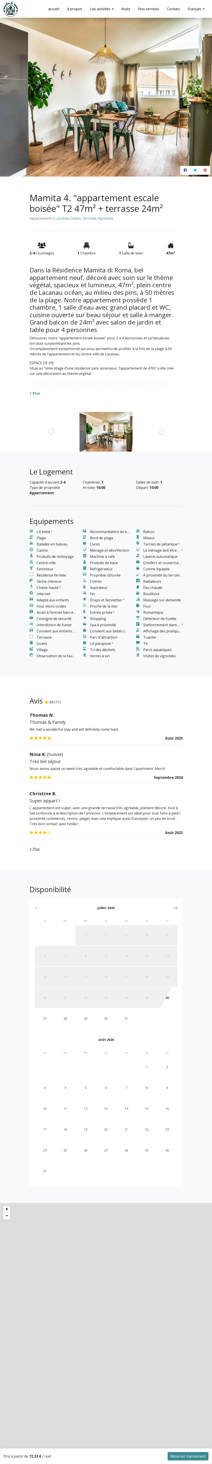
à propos (74, 8)
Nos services (148, 8)
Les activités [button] (100, 8)
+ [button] (6, 1328)
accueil (53, 8)
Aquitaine (105, 218)
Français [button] (195, 8)
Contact (173, 8)
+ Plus (35, 968)
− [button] (6, 1335)
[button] (174, 1027)
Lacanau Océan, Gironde (75, 218)
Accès (125, 8)
